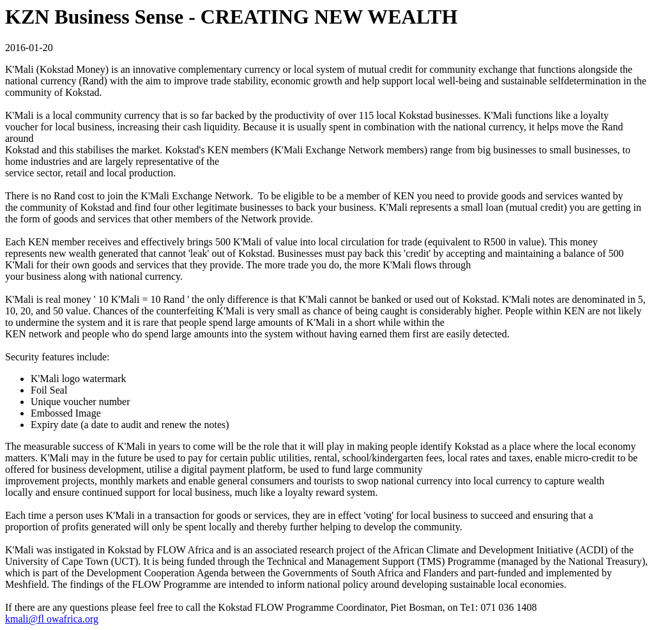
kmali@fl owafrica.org (51, 618)
